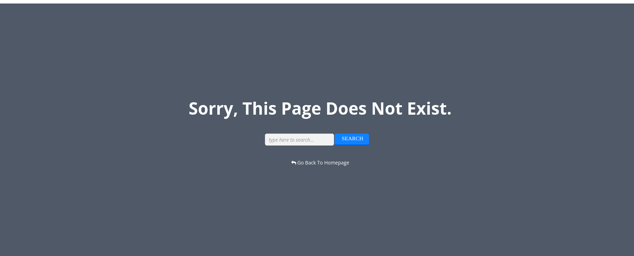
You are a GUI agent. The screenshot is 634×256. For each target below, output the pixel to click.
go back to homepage (320, 162)
